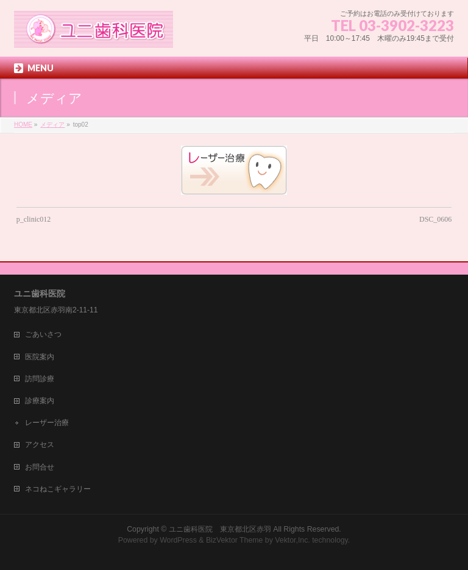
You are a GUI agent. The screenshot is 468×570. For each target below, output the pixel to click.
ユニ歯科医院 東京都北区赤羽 (220, 529)
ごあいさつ (43, 334)
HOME (23, 124)
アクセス (39, 444)
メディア (52, 124)
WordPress (178, 540)
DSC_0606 (435, 219)
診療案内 (39, 400)
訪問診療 (39, 379)
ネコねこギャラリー (58, 489)
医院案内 (39, 357)
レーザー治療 (47, 422)
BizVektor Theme (234, 540)
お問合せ (39, 467)
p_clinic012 (33, 219)
